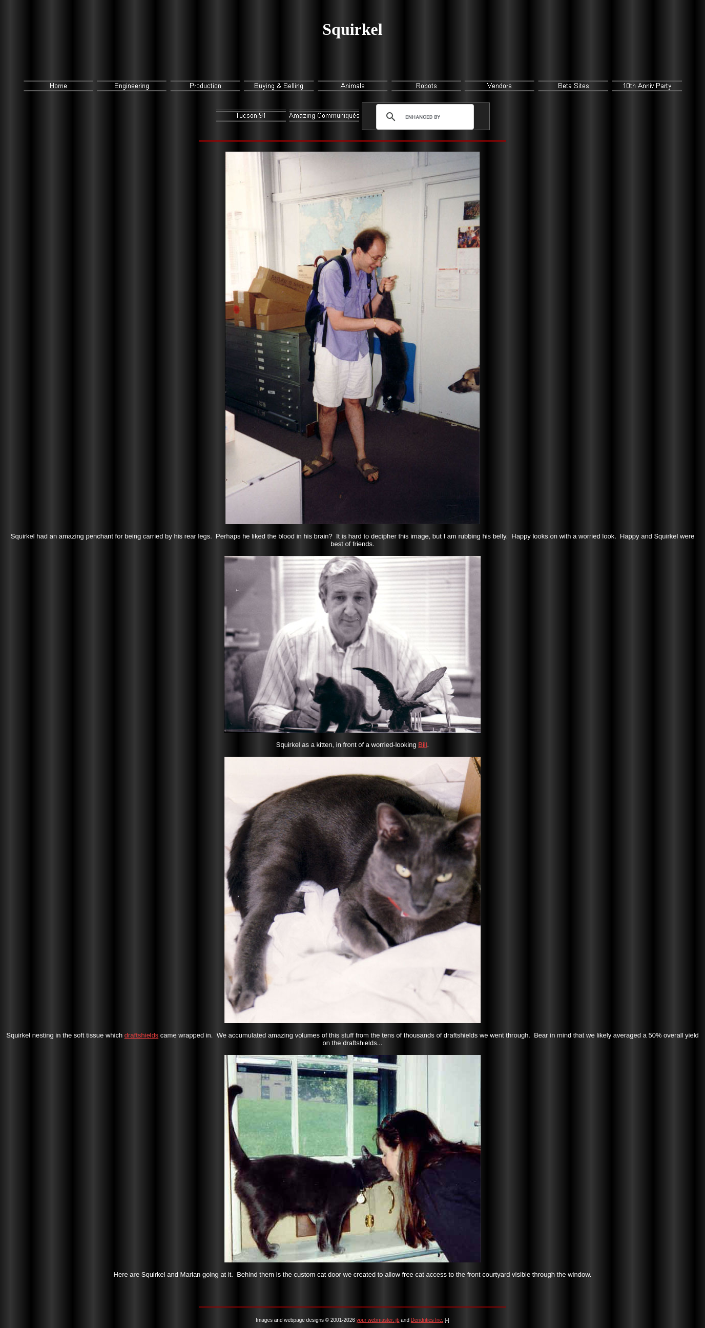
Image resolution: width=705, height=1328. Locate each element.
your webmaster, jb (378, 1320)
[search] (422, 117)
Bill (422, 745)
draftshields (141, 1035)
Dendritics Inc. (427, 1320)
